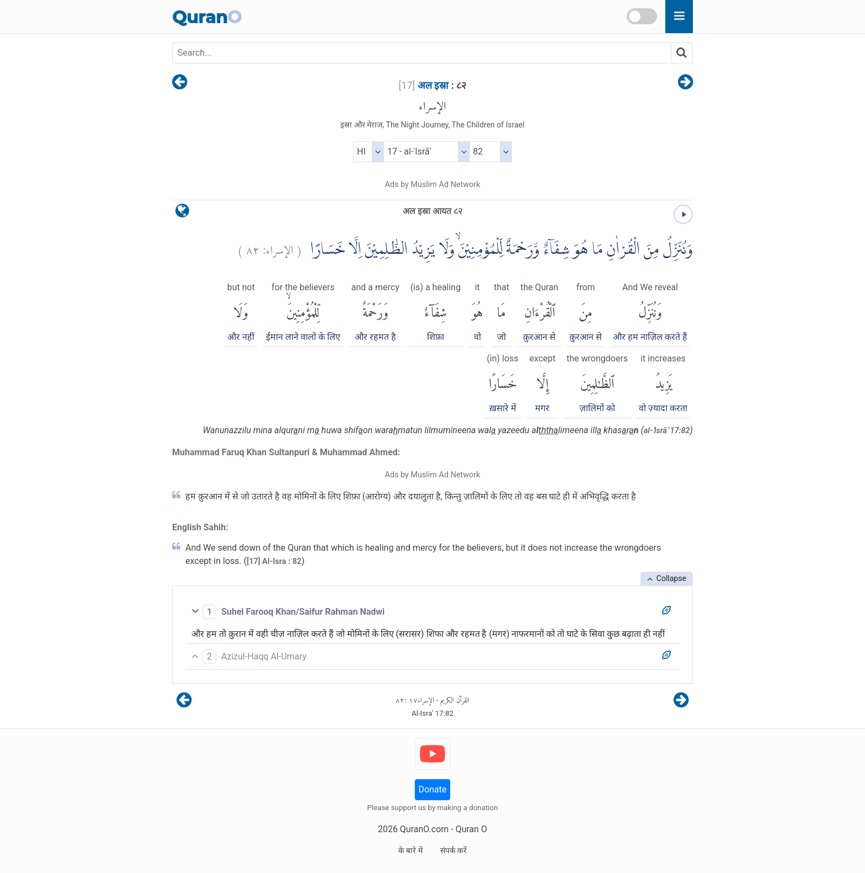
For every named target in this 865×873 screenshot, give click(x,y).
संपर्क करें (453, 850)
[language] (182, 213)
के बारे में (410, 850)
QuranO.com (424, 829)
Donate (433, 789)
